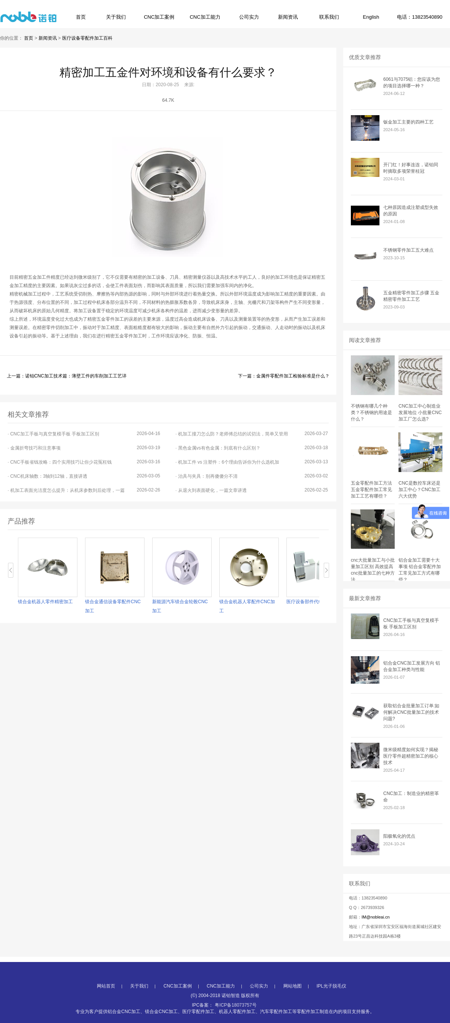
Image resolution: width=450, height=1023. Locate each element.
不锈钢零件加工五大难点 (408, 250)
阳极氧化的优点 (399, 836)
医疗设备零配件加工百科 (87, 38)
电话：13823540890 (419, 17)
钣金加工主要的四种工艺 (408, 122)
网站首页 (106, 1005)
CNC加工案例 (159, 17)
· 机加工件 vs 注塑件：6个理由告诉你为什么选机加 (251, 462)
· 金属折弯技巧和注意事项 (84, 448)
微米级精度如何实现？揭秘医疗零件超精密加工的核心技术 (410, 756)
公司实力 (249, 17)
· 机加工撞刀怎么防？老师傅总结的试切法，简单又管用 (251, 434)
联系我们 (329, 17)
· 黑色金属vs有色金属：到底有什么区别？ (251, 448)
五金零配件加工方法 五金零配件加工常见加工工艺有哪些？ (371, 489)
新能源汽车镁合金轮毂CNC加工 (180, 606)
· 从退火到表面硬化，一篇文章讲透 (251, 490)
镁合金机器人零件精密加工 (45, 601)
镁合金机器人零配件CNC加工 (247, 606)
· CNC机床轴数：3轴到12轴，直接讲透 (84, 476)
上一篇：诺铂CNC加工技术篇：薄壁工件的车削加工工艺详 (67, 376)
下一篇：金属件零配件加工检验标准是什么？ (283, 376)
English (371, 17)
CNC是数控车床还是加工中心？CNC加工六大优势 (419, 489)
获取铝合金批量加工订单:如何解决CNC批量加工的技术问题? (411, 712)
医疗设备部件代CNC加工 (312, 601)
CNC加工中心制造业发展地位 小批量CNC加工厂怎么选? (420, 412)
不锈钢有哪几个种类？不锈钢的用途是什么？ (371, 412)
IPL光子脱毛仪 (331, 1005)
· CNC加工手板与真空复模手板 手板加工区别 (84, 434)
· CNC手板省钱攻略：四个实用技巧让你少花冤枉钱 (84, 462)
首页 (81, 17)
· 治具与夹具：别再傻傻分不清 (251, 476)
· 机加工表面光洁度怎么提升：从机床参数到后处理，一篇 (84, 490)
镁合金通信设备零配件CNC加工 (113, 606)
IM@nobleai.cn (376, 917)
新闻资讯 (288, 17)
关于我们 (116, 17)
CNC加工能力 (205, 17)
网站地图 (292, 1005)
